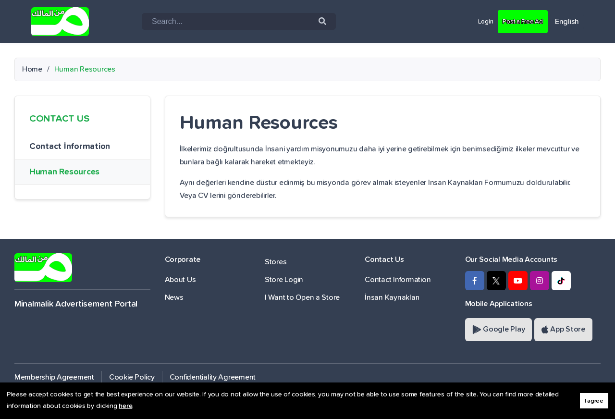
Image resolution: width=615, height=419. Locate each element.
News (174, 297)
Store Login (284, 279)
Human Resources (64, 172)
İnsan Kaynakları (392, 297)
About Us (180, 279)
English (567, 21)
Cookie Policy (132, 377)
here (125, 406)
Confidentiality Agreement (213, 377)
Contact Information (397, 279)
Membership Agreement (54, 377)
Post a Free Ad (517, 21)
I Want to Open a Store (302, 297)
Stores (275, 262)
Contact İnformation (69, 146)
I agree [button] (594, 401)
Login (474, 21)
